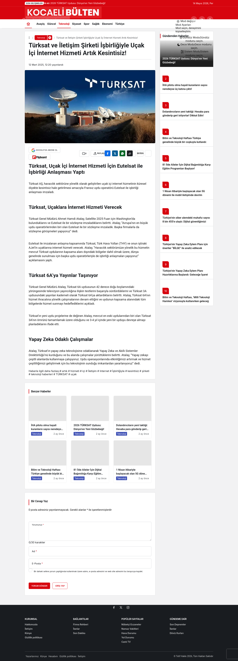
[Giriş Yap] (210, 19)
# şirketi (144, 371)
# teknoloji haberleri (41, 374)
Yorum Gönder (39, 586)
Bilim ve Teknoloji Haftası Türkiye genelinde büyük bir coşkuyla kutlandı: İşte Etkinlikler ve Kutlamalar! (184, 142)
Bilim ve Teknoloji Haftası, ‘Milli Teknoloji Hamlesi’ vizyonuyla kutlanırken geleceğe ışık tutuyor (186, 301)
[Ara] (194, 19)
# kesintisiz (132, 371)
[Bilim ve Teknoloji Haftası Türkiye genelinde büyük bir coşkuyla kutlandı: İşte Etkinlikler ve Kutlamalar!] (47, 461)
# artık (63, 371)
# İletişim (91, 371)
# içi (82, 371)
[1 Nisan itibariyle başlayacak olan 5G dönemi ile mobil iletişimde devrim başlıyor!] (132, 461)
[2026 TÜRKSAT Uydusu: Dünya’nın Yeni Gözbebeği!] (90, 417)
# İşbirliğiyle (117, 371)
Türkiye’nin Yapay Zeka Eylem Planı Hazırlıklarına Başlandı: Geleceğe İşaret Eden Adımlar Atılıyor (185, 274)
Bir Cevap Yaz (39, 501)
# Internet (103, 371)
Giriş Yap (60, 586)
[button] (202, 19)
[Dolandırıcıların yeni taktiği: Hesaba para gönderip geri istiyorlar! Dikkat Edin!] (132, 417)
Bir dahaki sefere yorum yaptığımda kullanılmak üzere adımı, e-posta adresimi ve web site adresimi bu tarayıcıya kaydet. (88, 571)
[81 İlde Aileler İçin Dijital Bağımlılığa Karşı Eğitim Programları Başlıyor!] (90, 461)
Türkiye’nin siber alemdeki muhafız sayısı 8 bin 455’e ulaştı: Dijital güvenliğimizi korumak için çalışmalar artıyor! (186, 221)
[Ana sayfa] (28, 24)
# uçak (72, 374)
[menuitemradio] (194, 39)
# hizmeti (73, 371)
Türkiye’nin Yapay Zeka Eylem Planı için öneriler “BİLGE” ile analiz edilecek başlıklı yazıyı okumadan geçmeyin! (185, 248)
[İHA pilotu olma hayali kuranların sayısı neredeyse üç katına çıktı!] (47, 417)
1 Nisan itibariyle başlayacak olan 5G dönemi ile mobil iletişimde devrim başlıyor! (183, 195)
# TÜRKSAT (60, 374)
